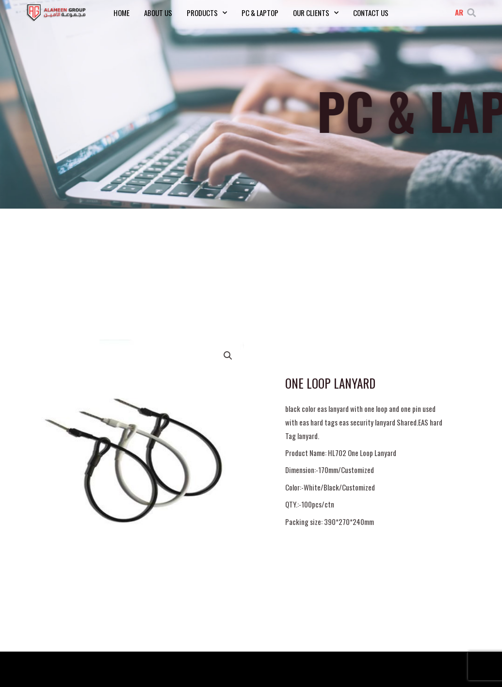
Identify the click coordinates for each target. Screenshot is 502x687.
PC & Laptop (260, 12)
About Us (158, 12)
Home (121, 12)
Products (207, 12)
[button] (471, 12)
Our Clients (316, 12)
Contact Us (371, 12)
